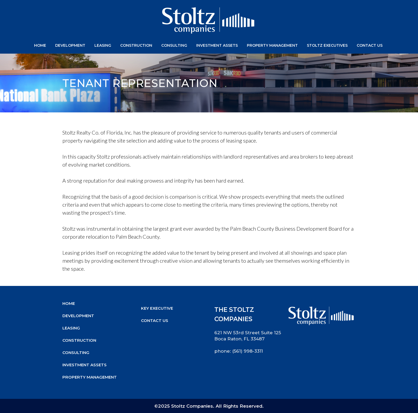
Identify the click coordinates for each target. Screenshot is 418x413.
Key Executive (157, 308)
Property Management (89, 377)
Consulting (75, 352)
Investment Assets (84, 364)
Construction (79, 340)
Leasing (71, 328)
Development (78, 315)
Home (68, 303)
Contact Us (154, 320)
